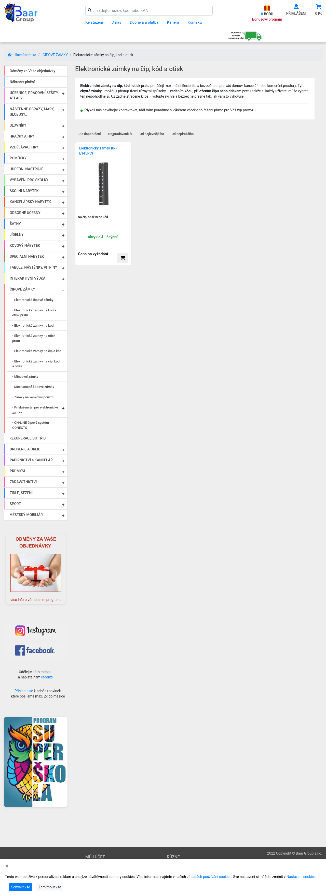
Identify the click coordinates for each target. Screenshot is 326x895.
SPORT (15, 504)
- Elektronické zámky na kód (33, 325)
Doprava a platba (144, 22)
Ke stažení (94, 22)
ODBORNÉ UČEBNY (25, 213)
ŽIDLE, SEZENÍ (21, 493)
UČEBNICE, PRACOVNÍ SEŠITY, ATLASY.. (34, 95)
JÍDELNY (17, 235)
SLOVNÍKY (18, 125)
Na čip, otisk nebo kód (93, 217)
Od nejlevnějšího (152, 134)
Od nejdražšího (183, 134)
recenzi (47, 677)
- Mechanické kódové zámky (33, 387)
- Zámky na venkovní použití (32, 397)
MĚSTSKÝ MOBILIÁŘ (26, 515)
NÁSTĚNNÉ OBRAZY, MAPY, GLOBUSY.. (32, 111)
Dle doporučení (89, 134)
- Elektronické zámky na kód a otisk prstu (34, 312)
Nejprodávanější (120, 134)
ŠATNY (15, 224)
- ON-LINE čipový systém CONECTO (30, 425)
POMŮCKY (18, 158)
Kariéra (173, 22)
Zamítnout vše (49, 887)
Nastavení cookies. (302, 877)
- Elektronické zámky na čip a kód (36, 351)
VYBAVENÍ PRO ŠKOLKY (29, 180)
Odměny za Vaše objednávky (32, 71)
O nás (116, 22)
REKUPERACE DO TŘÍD (27, 438)
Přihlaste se (24, 691)
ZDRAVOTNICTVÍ (23, 482)
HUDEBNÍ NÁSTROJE (26, 169)
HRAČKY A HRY (21, 136)
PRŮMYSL (18, 471)
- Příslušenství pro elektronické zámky (35, 409)
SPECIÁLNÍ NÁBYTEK (27, 256)
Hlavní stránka (22, 55)
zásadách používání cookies (209, 877)
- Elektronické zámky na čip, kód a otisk (36, 363)
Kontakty (195, 22)
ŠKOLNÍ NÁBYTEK (24, 191)
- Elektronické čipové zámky (32, 300)
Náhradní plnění (22, 82)
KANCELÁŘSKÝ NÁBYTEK (30, 202)
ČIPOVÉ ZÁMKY (55, 55)
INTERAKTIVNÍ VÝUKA (27, 278)
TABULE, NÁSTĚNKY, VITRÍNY (33, 267)
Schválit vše (20, 887)
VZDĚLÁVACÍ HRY (24, 147)
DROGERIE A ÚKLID (25, 449)
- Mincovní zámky (25, 376)
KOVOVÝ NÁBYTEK (25, 246)
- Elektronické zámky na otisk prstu (34, 338)
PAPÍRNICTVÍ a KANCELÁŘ (31, 460)
